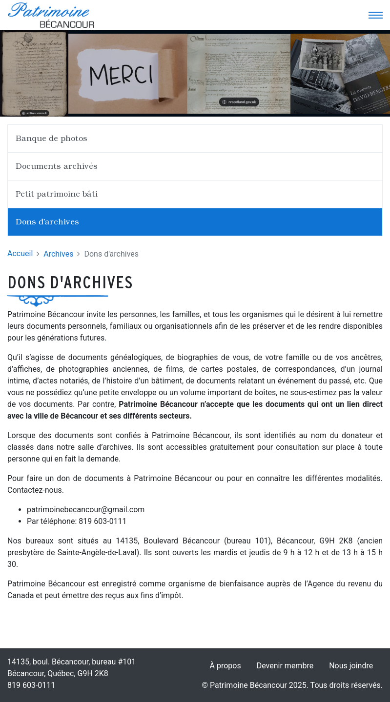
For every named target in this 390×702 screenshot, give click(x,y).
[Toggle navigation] (375, 15)
